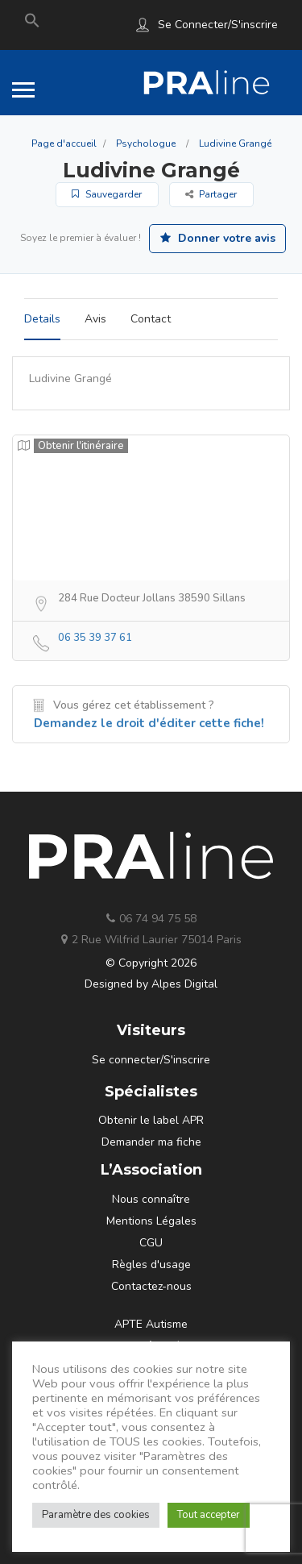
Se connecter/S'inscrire (218, 24)
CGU (151, 1242)
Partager (211, 194)
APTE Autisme (151, 1324)
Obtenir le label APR (151, 1120)
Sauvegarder (107, 194)
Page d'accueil (64, 143)
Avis (95, 319)
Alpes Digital (184, 984)
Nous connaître (151, 1199)
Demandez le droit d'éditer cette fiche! (149, 723)
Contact (150, 319)
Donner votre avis (217, 238)
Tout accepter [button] (208, 1515)
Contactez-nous (151, 1286)
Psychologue (146, 143)
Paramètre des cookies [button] (96, 1515)
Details (42, 319)
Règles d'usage (151, 1264)
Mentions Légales (151, 1221)
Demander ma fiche (151, 1142)
